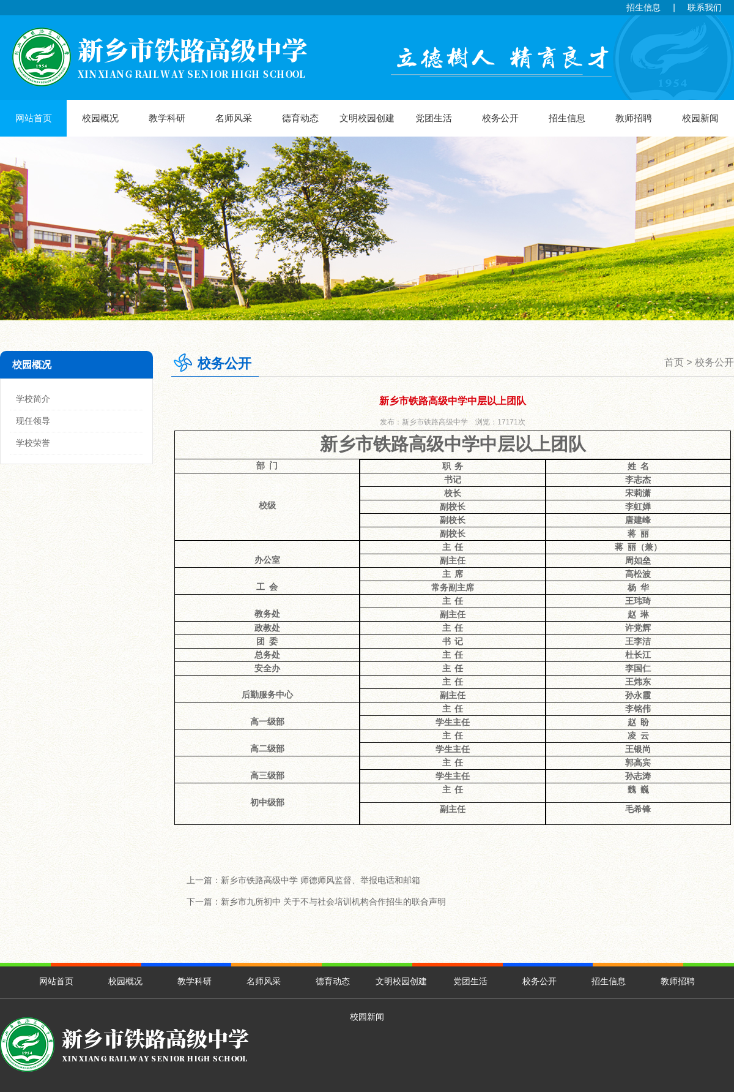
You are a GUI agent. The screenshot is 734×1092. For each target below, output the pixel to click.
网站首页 (33, 118)
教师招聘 (633, 118)
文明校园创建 (367, 118)
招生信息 (643, 7)
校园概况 (100, 118)
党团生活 (433, 118)
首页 (674, 362)
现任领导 (33, 421)
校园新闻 (700, 118)
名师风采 (233, 118)
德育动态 (300, 118)
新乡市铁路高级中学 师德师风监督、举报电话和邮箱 (320, 880)
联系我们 (705, 7)
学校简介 (33, 399)
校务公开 (500, 118)
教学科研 (167, 118)
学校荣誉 (33, 443)
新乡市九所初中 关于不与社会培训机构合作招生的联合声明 (333, 901)
